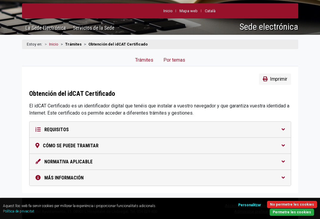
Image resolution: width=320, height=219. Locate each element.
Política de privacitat (18, 211)
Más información (160, 178)
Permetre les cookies (292, 212)
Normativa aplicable (160, 162)
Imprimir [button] (275, 79)
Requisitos (160, 129)
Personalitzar (249, 205)
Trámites (144, 60)
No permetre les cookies (292, 204)
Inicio (53, 44)
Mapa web (188, 11)
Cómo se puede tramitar (160, 146)
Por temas (174, 60)
